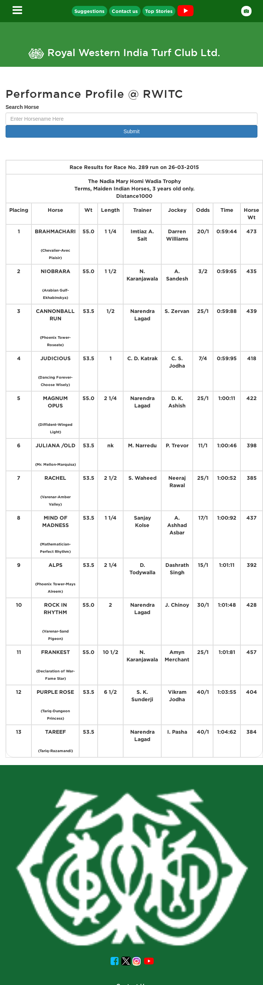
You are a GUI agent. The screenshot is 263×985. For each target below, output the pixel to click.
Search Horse (22, 107)
